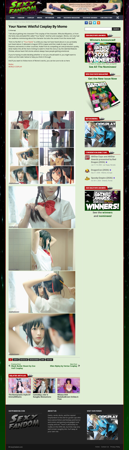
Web (59, 18)
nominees (105, 216)
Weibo (11, 64)
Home (12, 18)
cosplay (16, 359)
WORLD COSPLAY (15, 67)
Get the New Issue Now (102, 78)
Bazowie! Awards (90, 18)
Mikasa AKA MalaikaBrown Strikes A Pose (67, 397)
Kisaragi (13, 30)
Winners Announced (102, 40)
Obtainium (49, 18)
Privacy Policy (115, 447)
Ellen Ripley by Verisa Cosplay (63, 365)
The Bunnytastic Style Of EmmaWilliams (19, 396)
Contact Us (105, 447)
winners (107, 212)
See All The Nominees (102, 66)
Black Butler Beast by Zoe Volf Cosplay (25, 366)
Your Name (28, 42)
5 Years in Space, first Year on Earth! (102, 64)
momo (42, 359)
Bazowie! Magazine (72, 18)
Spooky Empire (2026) (103, 178)
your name (49, 359)
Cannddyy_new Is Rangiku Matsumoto (42, 396)
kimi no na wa (23, 359)
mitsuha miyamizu (34, 359)
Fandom (21, 18)
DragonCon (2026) (101, 170)
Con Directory (106, 18)
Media (39, 18)
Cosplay (30, 18)
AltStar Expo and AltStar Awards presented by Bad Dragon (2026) (103, 159)
